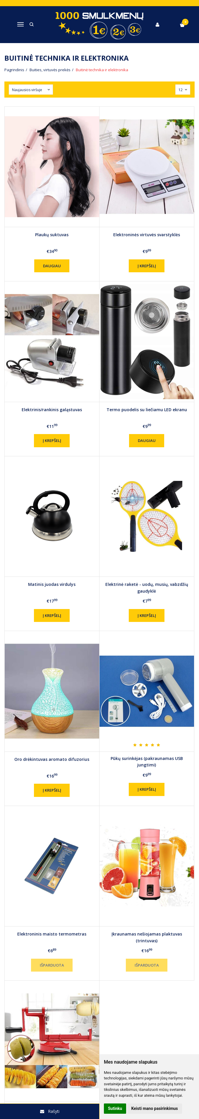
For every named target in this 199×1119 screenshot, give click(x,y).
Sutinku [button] (115, 1108)
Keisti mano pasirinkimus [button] (154, 1108)
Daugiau (52, 265)
